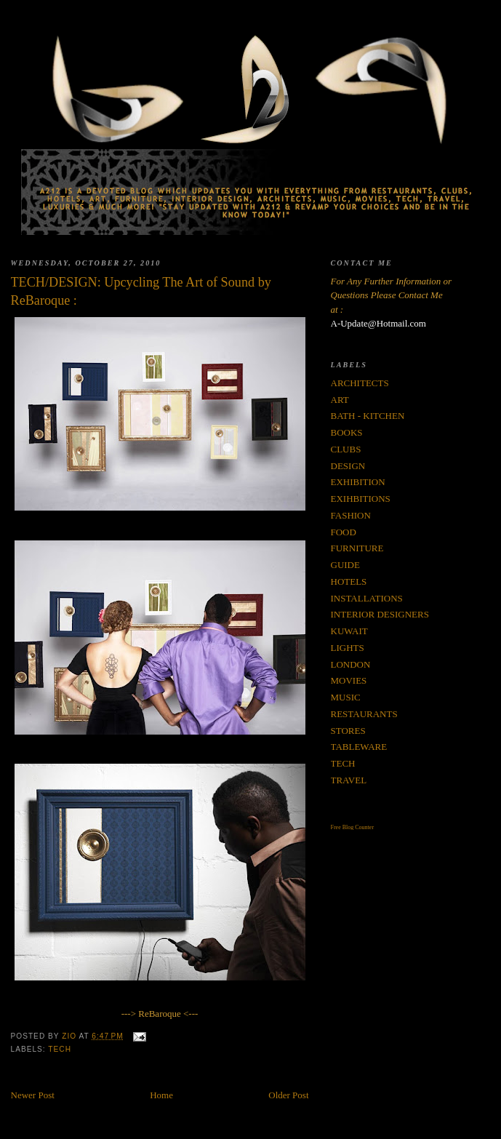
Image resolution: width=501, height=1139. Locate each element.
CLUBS (346, 449)
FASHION (351, 515)
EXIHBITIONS (360, 498)
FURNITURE (357, 548)
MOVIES (349, 680)
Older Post (288, 1095)
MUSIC (346, 697)
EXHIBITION (358, 481)
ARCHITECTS (360, 382)
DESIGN (348, 465)
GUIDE (345, 564)
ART (340, 399)
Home (161, 1095)
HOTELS (349, 581)
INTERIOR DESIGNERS (380, 614)
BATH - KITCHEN (368, 415)
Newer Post (33, 1095)
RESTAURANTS (364, 713)
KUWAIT (349, 631)
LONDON (351, 664)
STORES (348, 730)
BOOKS (347, 432)
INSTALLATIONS (367, 598)
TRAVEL (349, 780)
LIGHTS (347, 647)
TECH (59, 1049)
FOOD (343, 532)
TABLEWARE (359, 746)
